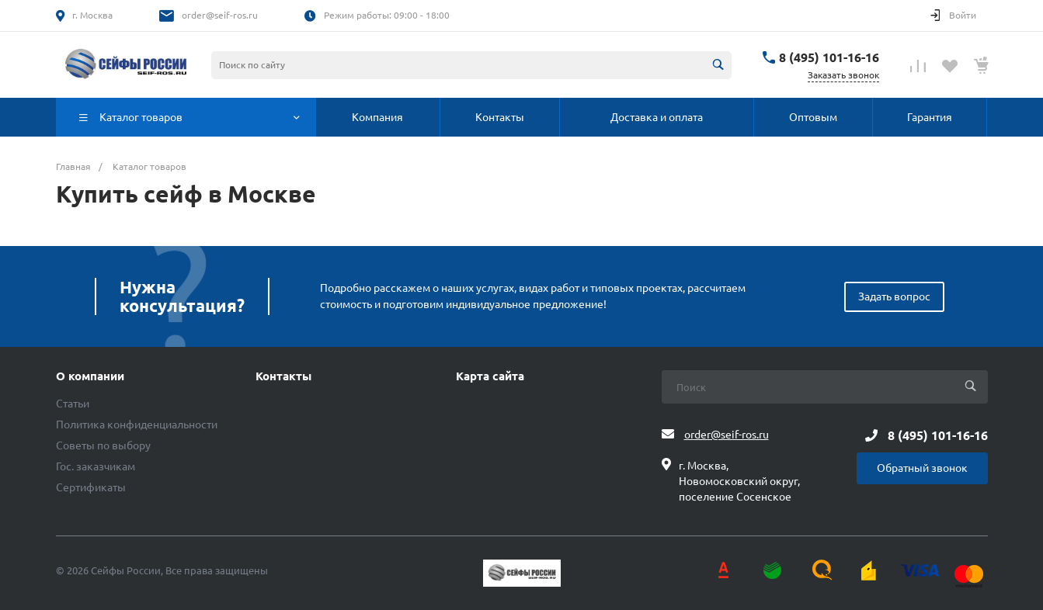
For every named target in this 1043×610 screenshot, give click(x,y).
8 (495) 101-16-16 (829, 57)
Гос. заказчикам (95, 466)
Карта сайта (490, 376)
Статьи (72, 403)
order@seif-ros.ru (220, 15)
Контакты (283, 376)
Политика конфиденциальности (136, 424)
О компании (90, 376)
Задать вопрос (894, 296)
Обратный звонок (922, 468)
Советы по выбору (103, 445)
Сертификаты (91, 487)
